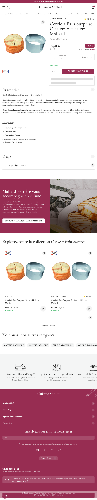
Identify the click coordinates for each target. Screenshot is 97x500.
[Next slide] (90, 317)
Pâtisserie (13, 14)
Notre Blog (48, 409)
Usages (48, 156)
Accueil (5, 14)
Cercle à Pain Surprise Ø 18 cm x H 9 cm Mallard (69, 302)
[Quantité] (55, 71)
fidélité (92, 49)
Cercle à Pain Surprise (57, 14)
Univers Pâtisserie (38, 345)
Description (48, 89)
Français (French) (48, 458)
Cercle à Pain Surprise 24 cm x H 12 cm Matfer (22, 302)
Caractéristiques (48, 165)
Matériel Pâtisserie (26, 14)
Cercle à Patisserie (41, 14)
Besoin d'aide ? (48, 403)
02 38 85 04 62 (12, 469)
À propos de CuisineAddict (48, 416)
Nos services (48, 423)
